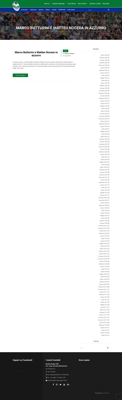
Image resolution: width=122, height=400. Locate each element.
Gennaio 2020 (103, 223)
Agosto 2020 (103, 208)
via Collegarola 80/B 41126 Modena (58, 374)
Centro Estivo (71, 9)
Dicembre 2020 (103, 197)
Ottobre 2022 (103, 149)
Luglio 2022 (104, 157)
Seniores (46, 3)
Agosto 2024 (103, 101)
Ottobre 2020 (103, 203)
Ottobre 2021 (103, 180)
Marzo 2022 (103, 167)
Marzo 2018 (103, 279)
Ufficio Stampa (69, 53)
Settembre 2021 (103, 182)
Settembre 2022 (103, 152)
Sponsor (41, 9)
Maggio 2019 (103, 243)
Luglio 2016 (104, 330)
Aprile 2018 (104, 276)
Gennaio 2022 (103, 172)
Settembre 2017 (103, 294)
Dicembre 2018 (103, 256)
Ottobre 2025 (103, 68)
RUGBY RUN (62, 9)
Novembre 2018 (102, 259)
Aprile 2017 (104, 307)
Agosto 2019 (103, 236)
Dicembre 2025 (103, 62)
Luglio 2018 (104, 269)
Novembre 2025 (103, 65)
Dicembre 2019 (103, 225)
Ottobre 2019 (103, 231)
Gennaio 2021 (103, 195)
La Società (24, 9)
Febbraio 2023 (103, 139)
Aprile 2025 (104, 80)
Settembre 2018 (103, 264)
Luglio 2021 (104, 187)
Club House (33, 9)
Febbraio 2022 (103, 169)
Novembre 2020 (103, 200)
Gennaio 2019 (103, 253)
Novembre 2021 (103, 177)
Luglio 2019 (104, 238)
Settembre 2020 (103, 205)
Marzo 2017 (103, 310)
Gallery (48, 9)
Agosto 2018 (103, 266)
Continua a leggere (20, 75)
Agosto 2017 (103, 297)
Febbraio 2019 (103, 251)
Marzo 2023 (104, 136)
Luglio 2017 (104, 299)
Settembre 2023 (103, 124)
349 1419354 (51, 372)
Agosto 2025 (103, 73)
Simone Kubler (105, 393)
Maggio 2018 (103, 274)
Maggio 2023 (103, 131)
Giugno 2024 (103, 103)
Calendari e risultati (95, 3)
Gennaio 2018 (103, 284)
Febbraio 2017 (103, 312)
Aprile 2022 (104, 164)
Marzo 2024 (104, 111)
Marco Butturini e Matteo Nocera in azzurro (36, 54)
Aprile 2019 (104, 246)
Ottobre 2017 (103, 292)
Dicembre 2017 (103, 287)
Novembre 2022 (103, 146)
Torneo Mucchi (71, 3)
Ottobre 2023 (103, 121)
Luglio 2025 (104, 75)
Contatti (54, 9)
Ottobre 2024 (103, 96)
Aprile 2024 (104, 108)
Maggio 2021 (103, 192)
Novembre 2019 (102, 228)
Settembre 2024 (103, 98)
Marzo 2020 (104, 218)
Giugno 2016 (103, 332)
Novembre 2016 (102, 320)
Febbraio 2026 (103, 57)
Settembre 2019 (103, 233)
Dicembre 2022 (103, 144)
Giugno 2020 (103, 213)
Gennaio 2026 (103, 60)
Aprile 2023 (104, 134)
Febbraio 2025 (103, 85)
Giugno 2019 (103, 241)
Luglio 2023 (104, 129)
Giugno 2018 (103, 271)
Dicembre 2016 (103, 317)
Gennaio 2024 (103, 113)
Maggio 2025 (103, 78)
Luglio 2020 (104, 210)
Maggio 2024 (103, 106)
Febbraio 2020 (103, 220)
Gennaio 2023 (103, 141)
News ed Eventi (82, 3)
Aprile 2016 (104, 335)
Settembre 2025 (103, 70)
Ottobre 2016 (103, 322)
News (65, 51)
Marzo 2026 (104, 55)
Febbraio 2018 (103, 281)
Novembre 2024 (103, 93)
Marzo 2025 (104, 83)
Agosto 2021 (103, 185)
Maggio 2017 (103, 304)
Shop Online (106, 3)
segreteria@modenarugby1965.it (57, 380)
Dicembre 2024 (103, 90)
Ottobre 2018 (103, 261)
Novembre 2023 (103, 118)
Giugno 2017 (103, 302)
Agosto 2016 (103, 327)
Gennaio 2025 (103, 88)
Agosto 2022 (103, 154)
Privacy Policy (17, 371)
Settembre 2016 (103, 325)
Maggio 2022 (103, 162)
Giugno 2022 (103, 159)
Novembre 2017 (102, 289)
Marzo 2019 (103, 248)
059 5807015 (51, 369)
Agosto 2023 (103, 126)
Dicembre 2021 (103, 175)
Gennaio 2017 (103, 315)
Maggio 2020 (103, 215)
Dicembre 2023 (103, 116)
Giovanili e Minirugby (58, 3)
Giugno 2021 (103, 190)
